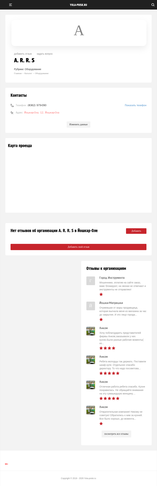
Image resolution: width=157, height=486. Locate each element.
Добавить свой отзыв (78, 247)
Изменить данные (78, 124)
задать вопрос (45, 53)
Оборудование (33, 69)
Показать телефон (135, 105)
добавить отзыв (23, 53)
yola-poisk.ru (78, 5)
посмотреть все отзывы (116, 434)
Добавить (136, 231)
